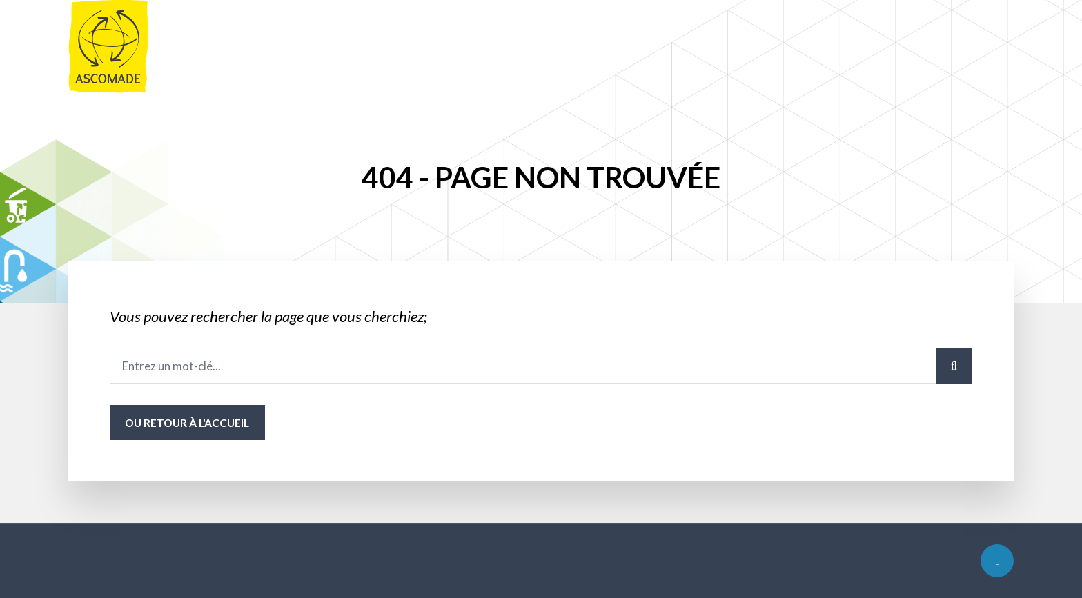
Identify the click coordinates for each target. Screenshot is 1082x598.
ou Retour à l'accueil (187, 422)
